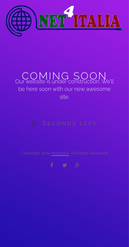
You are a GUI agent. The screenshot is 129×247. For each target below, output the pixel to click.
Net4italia (60, 153)
